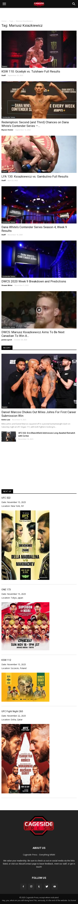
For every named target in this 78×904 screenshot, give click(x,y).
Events (4, 66)
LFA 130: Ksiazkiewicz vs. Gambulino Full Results (34, 176)
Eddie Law (5, 420)
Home (4, 21)
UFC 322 (5, 497)
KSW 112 (6, 659)
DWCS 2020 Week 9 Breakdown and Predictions (33, 281)
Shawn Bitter (6, 285)
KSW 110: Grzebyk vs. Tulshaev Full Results (30, 71)
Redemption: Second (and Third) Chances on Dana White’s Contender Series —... (35, 124)
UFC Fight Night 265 (12, 711)
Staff (3, 75)
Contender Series (8, 117)
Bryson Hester (7, 130)
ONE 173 (6, 589)
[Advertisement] (39, 13)
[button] (74, 4)
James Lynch (6, 340)
